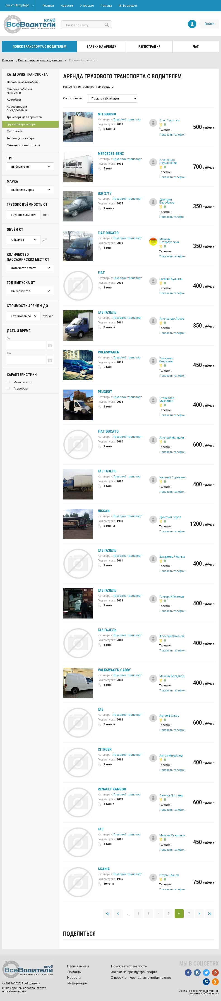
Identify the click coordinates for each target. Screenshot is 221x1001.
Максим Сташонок (172, 835)
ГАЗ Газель (107, 312)
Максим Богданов (171, 676)
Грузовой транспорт (21, 124)
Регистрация (149, 47)
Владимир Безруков (166, 360)
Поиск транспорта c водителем (40, 60)
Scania (104, 869)
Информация (128, 5)
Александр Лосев (171, 318)
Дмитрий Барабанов (167, 201)
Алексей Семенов (171, 636)
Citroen (105, 749)
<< (107, 913)
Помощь (106, 5)
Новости (67, 5)
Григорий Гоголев (171, 596)
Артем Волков (169, 715)
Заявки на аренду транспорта (134, 972)
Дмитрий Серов (170, 517)
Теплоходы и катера (21, 138)
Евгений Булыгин (171, 279)
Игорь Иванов (169, 875)
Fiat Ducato (108, 233)
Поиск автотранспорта (129, 966)
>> (209, 913)
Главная (48, 5)
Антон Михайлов (171, 755)
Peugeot (105, 392)
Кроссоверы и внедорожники (17, 108)
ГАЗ (100, 709)
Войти (209, 24)
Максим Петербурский (169, 240)
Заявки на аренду (101, 47)
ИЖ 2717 (104, 193)
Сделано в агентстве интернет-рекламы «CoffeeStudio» (199, 992)
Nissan (104, 511)
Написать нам (78, 966)
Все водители (29, 24)
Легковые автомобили (22, 82)
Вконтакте (197, 972)
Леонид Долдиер (171, 795)
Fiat (101, 273)
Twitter (206, 972)
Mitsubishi (107, 114)
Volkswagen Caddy (114, 670)
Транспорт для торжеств (24, 117)
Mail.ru (206, 981)
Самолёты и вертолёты (23, 145)
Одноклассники (215, 981)
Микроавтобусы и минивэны (19, 90)
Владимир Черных (172, 556)
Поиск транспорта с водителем (39, 47)
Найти (107, 25)
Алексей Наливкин (172, 437)
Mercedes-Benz (111, 154)
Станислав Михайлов (166, 399)
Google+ (215, 972)
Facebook (188, 972)
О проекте (87, 5)
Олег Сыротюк (169, 120)
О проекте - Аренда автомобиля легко (141, 978)
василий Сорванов (172, 477)
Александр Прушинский (168, 161)
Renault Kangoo (112, 789)
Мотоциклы (15, 131)
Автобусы (14, 99)
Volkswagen (108, 352)
